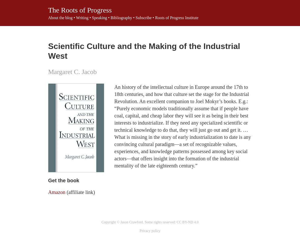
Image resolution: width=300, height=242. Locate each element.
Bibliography (121, 18)
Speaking (99, 18)
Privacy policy (150, 231)
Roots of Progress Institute (176, 18)
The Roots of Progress (80, 10)
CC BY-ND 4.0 (188, 222)
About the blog (60, 18)
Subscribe (143, 18)
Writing (82, 18)
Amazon (56, 192)
